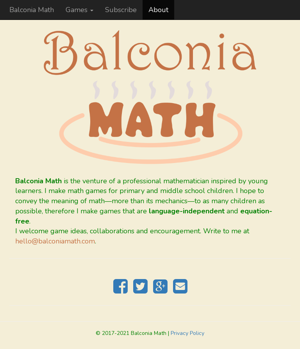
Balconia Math (31, 9)
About (158, 9)
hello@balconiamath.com (55, 241)
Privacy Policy (187, 333)
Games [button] (79, 9)
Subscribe (121, 9)
